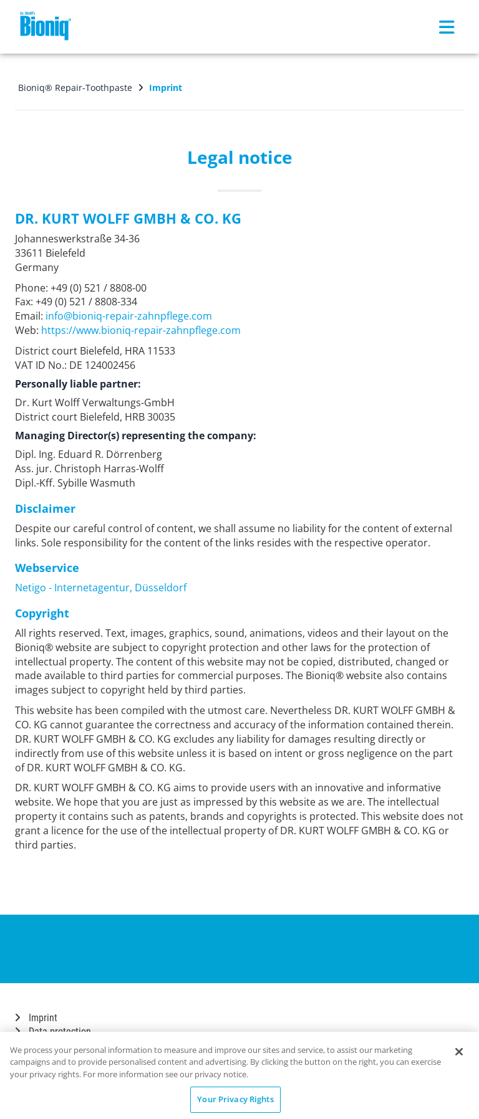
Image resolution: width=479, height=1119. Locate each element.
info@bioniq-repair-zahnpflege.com (129, 316)
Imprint (36, 1018)
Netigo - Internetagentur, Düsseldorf (100, 587)
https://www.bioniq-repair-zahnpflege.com (141, 330)
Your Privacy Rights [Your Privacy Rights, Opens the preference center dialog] (235, 1099)
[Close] (459, 1051)
